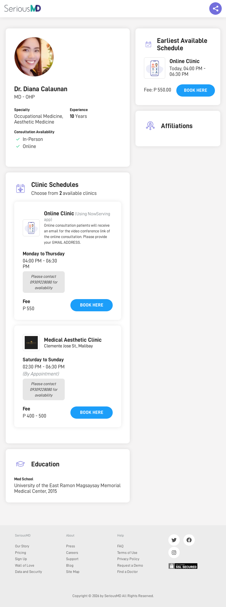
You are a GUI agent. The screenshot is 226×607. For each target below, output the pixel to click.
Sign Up (21, 559)
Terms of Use (127, 552)
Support (72, 559)
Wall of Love (24, 565)
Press (70, 546)
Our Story (22, 546)
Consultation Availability (34, 132)
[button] (31, 227)
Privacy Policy (128, 559)
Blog (70, 565)
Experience (79, 110)
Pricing (20, 552)
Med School (23, 479)
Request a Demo (130, 565)
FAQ (120, 546)
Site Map (72, 571)
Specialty (22, 110)
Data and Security (28, 571)
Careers (72, 552)
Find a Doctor (127, 571)
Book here (91, 305)
